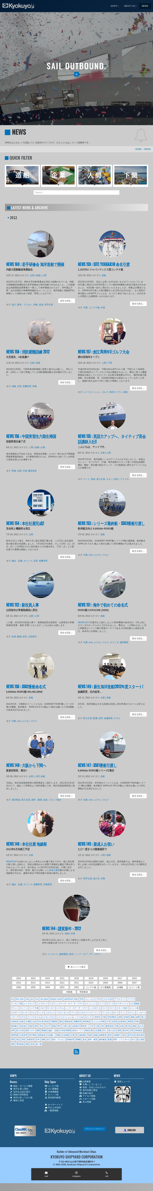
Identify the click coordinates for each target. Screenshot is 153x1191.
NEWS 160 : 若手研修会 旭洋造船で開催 (36, 267)
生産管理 (23, 1035)
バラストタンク (62, 1012)
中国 (104, 307)
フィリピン (106, 1012)
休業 (120, 1017)
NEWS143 (85, 624)
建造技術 (33, 471)
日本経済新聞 (65, 1030)
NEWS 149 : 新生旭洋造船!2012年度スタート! (110, 689)
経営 (26, 636)
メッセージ (55, 954)
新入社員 (102, 478)
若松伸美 (140, 1035)
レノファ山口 (78, 1017)
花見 (124, 1035)
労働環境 (47, 883)
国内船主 (14, 1026)
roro (93, 555)
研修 (35, 386)
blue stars (20, 999)
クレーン (23, 1008)
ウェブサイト (42, 1003)
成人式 (98, 878)
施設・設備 (19, 560)
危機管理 (28, 386)
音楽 (32, 1044)
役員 (41, 304)
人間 (44, 278)
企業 (33, 278)
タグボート (15, 1012)
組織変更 (109, 718)
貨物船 (78, 1039)
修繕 (133, 1017)
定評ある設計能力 (20, 1092)
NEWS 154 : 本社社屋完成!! (27, 526)
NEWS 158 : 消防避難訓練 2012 (29, 354)
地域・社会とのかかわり (92, 1087)
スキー (112, 1008)
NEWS (145, 6)
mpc (27, 999)
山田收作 (33, 636)
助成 (47, 1021)
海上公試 (112, 1030)
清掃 (119, 1030)
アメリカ (123, 478)
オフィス (29, 560)
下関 (110, 365)
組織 (95, 1035)
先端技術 (14, 1021)
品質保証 (122, 1021)
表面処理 (30, 1039)
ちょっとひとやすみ (93, 999)
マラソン (131, 1012)
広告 (102, 1026)
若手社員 (48, 304)
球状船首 (139, 1030)
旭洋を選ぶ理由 (19, 1089)
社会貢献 (65, 1035)
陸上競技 (140, 1039)
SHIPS (114, 6)
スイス (105, 1008)
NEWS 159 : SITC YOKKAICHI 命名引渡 (104, 267)
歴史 (92, 1030)
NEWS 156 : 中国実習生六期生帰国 (32, 439)
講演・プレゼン (26, 304)
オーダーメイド (122, 1003)
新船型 (44, 1030)
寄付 (59, 1026)
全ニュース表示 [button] (76, 967)
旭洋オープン (115, 391)
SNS (82, 999)
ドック (41, 1012)
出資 (34, 1021)
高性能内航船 (52, 1097)
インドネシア (29, 1003)
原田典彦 (18, 799)
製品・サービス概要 (21, 1086)
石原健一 (51, 1035)
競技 (124, 391)
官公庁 (48, 1026)
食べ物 (39, 1044)
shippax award (56, 999)
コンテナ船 (96, 307)
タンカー (25, 1012)
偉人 (143, 1017)
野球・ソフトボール (121, 1039)
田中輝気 (33, 1035)
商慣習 (130, 1021)
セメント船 (134, 1008)
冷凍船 (28, 1021)
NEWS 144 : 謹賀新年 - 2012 (62, 931)
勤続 (61, 1021)
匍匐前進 (68, 1021)
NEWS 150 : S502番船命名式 (27, 689)
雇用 (13, 1044)
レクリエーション (94, 391)
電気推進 (20, 1044)
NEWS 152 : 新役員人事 (24, 608)
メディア (14, 1017)
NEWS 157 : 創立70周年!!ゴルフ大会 (104, 354)
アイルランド (120, 999)
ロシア (89, 1017)
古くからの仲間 (98, 1021)
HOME (138, 149)
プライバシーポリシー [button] (94, 1129)
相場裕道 (42, 1035)
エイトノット (90, 1003)
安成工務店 (53, 871)
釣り (133, 1039)
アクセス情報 (87, 1096)
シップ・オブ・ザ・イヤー (86, 954)
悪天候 (128, 1026)
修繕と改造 (17, 1100)
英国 (13, 1039)
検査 (87, 1030)
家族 (54, 1026)
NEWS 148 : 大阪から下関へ (28, 768)
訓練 (16, 386)
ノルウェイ (50, 1012)
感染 (134, 1026)
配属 (21, 636)
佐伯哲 (126, 1017)
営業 (137, 1021)
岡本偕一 (84, 1026)
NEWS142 (14, 863)
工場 (97, 1026)
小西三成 (66, 1026)
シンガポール (94, 1008)
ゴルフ (106, 391)
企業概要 (85, 1081)
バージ (73, 1012)
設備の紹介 (86, 1093)
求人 (105, 1030)
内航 (36, 304)
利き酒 (40, 1021)
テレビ (34, 1012)
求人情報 (85, 1102)
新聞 (38, 1030)
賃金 (84, 1039)
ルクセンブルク (102, 555)
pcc (32, 999)
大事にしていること (90, 1084)
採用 (13, 1030)
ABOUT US (129, 6)
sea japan (44, 999)
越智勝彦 (123, 642)
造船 (38, 278)
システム (60, 1008)
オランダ (114, 642)
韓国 (27, 1044)
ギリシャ (14, 1008)
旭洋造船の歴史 (88, 1090)
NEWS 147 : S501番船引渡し (98, 768)
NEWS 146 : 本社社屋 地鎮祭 (28, 847)
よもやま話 (108, 999)
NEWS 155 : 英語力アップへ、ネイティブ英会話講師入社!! (111, 441)
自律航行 (117, 1035)
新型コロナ (30, 1030)
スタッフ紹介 (112, 478)
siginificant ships (71, 999)
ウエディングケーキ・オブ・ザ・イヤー (66, 1003)
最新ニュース (122, 1081)
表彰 (23, 1039)
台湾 (108, 1021)
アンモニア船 (16, 1003)
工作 (92, 1026)
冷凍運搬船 (51, 1092)
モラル (116, 718)
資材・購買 (37, 799)
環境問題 (14, 1035)
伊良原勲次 (112, 1017)
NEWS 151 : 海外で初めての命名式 (103, 608)
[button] (76, 74)
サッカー (51, 1008)
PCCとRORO (52, 1107)
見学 (38, 1039)
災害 (21, 386)
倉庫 (138, 1017)
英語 (95, 478)
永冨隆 (98, 1030)
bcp (12, 999)
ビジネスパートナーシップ (89, 1012)
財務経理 (70, 1039)
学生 (41, 1026)
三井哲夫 (96, 1017)
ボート (116, 1012)
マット (89, 478)
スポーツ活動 (87, 1099)
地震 (31, 1026)
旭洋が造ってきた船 (21, 1097)
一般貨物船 (51, 1110)
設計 (16, 304)
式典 (88, 307)
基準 (36, 1026)
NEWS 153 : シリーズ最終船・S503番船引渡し (111, 526)
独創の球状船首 (19, 1094)
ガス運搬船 (135, 1003)
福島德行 (83, 1035)
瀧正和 (125, 1030)
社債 (72, 1035)
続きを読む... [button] (64, 300)
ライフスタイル (33, 1017)
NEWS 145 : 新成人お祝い (97, 847)
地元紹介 (23, 1026)
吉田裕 (114, 1021)
